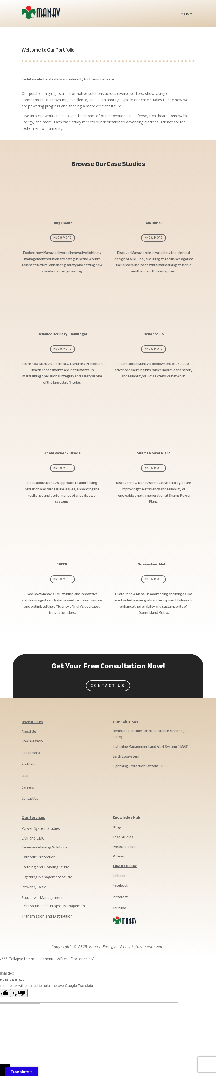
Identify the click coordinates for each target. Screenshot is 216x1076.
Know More (62, 237)
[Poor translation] (19, 993)
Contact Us (108, 685)
